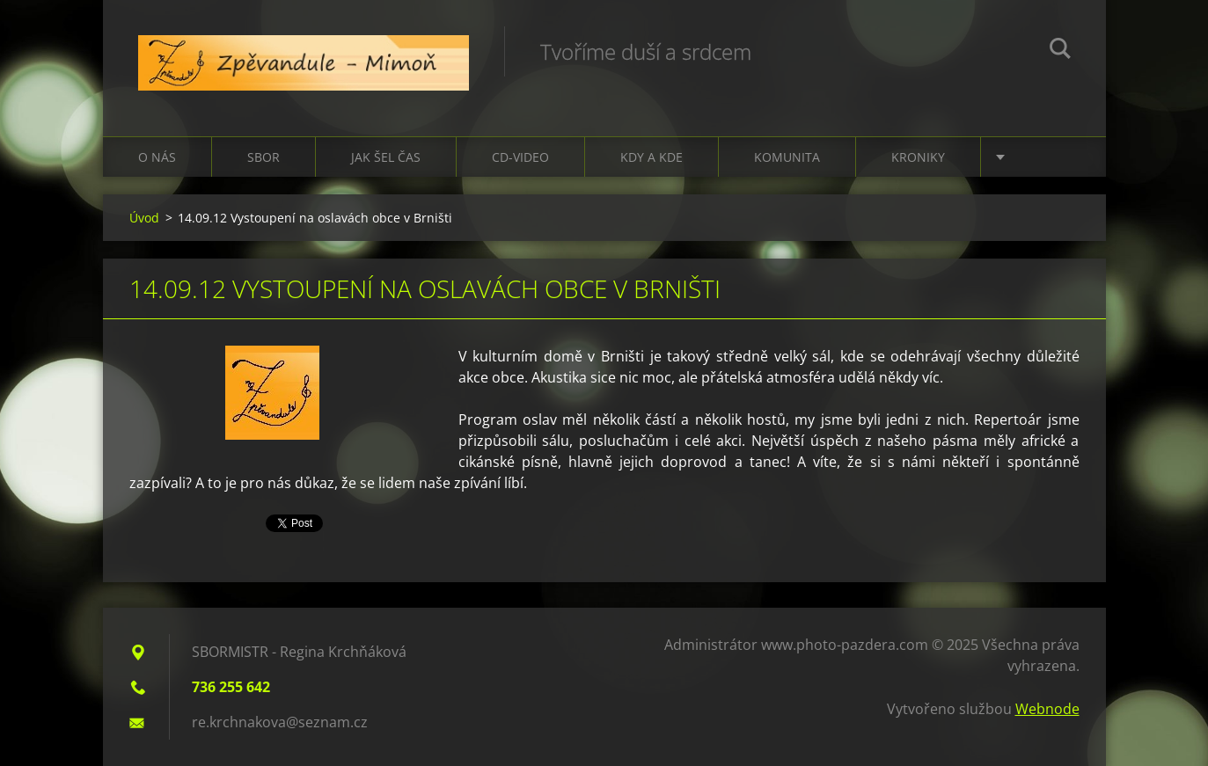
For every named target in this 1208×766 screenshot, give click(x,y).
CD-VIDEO (520, 157)
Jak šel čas (386, 157)
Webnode (1047, 709)
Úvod (144, 217)
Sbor (263, 157)
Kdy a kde (651, 157)
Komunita (787, 157)
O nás (157, 157)
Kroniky (918, 157)
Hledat (1060, 51)
